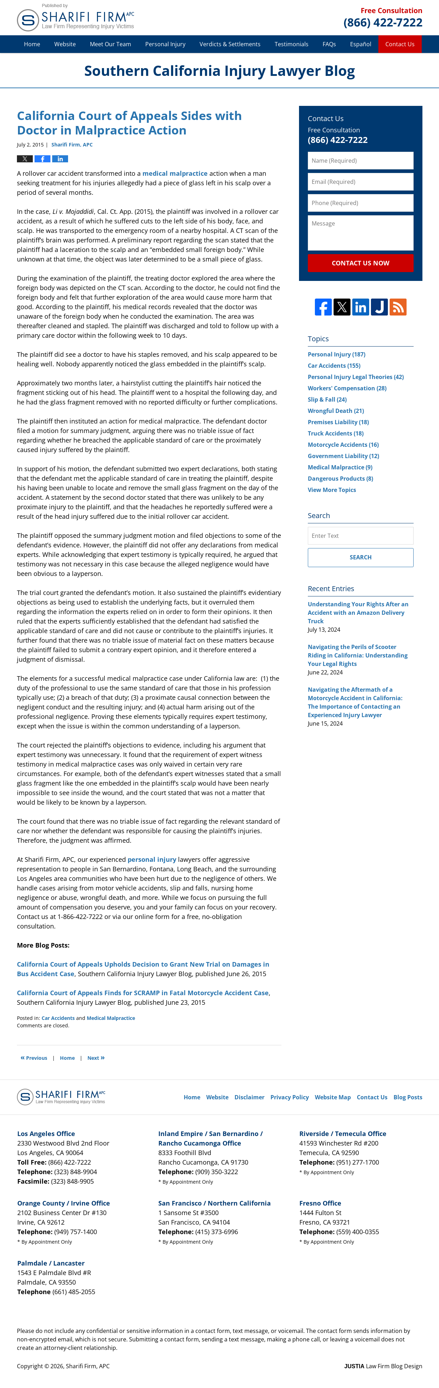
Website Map (333, 1097)
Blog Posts (408, 1097)
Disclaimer (249, 1097)
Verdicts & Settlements (230, 44)
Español (360, 44)
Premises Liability (338, 422)
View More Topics (332, 490)
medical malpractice (175, 173)
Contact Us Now (360, 263)
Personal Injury (165, 44)
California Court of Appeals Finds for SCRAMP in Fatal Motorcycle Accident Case (143, 993)
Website (65, 44)
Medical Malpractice (111, 1018)
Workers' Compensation (347, 388)
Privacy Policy (289, 1097)
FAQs (329, 44)
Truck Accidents (336, 433)
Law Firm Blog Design (383, 1366)
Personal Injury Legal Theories (356, 377)
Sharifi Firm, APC (88, 1366)
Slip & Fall (327, 399)
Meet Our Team (110, 44)
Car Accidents (58, 1018)
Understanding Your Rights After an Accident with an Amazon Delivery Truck (358, 612)
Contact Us (400, 44)
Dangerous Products (340, 478)
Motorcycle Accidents (343, 445)
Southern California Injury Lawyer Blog (75, 17)
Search (361, 557)
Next (96, 1057)
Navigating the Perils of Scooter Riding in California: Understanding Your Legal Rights (358, 655)
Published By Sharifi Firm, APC (383, 17)
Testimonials (292, 44)
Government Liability (343, 456)
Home (32, 44)
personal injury (152, 859)
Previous (33, 1057)
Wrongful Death (336, 411)
